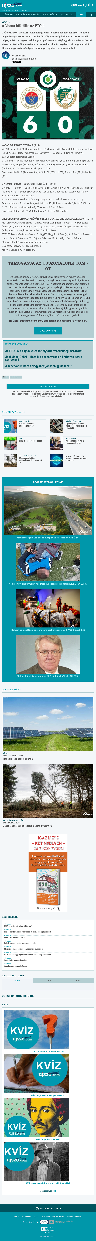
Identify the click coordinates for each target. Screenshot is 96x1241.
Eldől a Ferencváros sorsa (30, 441)
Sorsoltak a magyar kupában (15, 960)
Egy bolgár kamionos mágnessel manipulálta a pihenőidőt (76, 425)
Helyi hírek (50, 14)
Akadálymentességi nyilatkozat (52, 1217)
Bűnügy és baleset (74, 421)
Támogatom (48, 330)
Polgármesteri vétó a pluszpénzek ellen (75, 442)
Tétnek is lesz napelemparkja (18, 758)
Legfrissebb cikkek (48, 1208)
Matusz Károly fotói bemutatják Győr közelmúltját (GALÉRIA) (48, 676)
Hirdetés (16, 1217)
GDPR (36, 1217)
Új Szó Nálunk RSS (31, 1222)
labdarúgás (15, 377)
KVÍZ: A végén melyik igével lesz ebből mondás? (48, 1183)
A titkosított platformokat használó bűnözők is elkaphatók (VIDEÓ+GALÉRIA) (48, 584)
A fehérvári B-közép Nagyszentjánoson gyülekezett (38, 366)
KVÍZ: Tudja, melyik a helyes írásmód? (48, 1095)
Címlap (8, 14)
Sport (81, 14)
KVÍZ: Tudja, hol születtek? (48, 1139)
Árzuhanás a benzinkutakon (15, 966)
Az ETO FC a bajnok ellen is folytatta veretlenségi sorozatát (44, 351)
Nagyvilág (67, 14)
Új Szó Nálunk (19, 56)
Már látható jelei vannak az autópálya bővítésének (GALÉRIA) (48, 537)
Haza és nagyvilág (28, 14)
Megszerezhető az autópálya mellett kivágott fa (30, 460)
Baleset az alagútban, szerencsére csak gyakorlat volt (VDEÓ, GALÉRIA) (48, 630)
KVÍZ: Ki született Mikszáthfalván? (26, 424)
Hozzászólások (48, 386)
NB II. (5, 377)
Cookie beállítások (74, 1217)
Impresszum (26, 1217)
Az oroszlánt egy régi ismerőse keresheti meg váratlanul (76, 458)
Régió (5, 753)
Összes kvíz (48, 1191)
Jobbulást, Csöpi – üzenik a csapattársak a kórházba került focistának (43, 358)
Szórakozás (24, 421)
